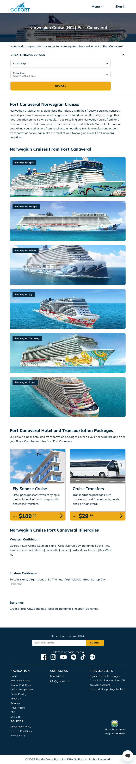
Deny (92, 37)
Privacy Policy (62, 26)
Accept (44, 37)
